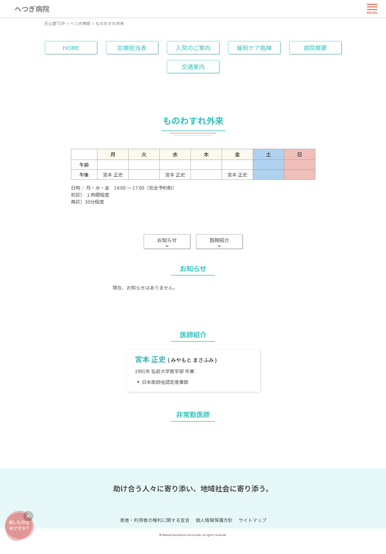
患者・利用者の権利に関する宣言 (155, 533)
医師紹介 (219, 240)
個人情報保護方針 (214, 533)
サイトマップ (252, 533)
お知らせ (167, 240)
